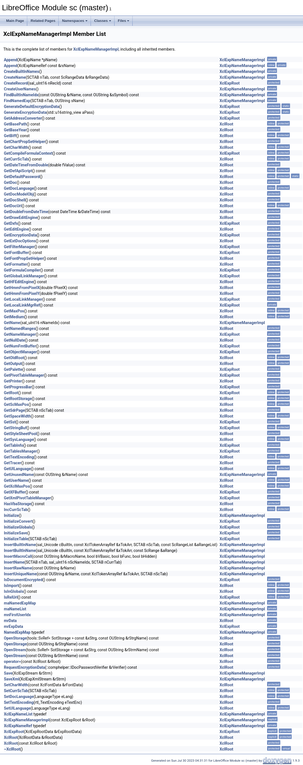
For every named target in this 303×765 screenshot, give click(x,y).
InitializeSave (15, 533)
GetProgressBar (18, 387)
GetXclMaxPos (16, 486)
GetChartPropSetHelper (24, 141)
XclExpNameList (18, 714)
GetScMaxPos (16, 404)
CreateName (15, 77)
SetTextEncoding (19, 702)
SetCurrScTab (16, 690)
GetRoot (11, 393)
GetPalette (13, 369)
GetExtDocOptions (20, 241)
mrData (10, 620)
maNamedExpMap (20, 603)
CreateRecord (16, 83)
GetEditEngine (16, 229)
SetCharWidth (16, 685)
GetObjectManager (20, 352)
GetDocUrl (13, 206)
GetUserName (16, 480)
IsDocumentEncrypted (23, 580)
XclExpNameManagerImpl (95, 49)
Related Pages (43, 21)
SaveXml (11, 679)
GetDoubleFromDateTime (26, 211)
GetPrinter (13, 381)
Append (10, 60)
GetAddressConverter (23, 118)
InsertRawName (18, 568)
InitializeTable (16, 539)
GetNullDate (14, 340)
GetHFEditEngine (18, 282)
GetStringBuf (15, 428)
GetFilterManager (19, 247)
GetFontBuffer (16, 252)
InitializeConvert (18, 521)
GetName (12, 322)
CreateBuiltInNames (21, 71)
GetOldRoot (14, 358)
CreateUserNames (20, 89)
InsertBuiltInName (20, 544)
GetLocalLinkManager (23, 299)
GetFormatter (15, 264)
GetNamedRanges (20, 328)
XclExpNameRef (18, 726)
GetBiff (10, 136)
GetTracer (12, 463)
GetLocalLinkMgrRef (22, 305)
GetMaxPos (14, 311)
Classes (102, 21)
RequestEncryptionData (24, 667)
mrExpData (13, 626)
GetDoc (10, 182)
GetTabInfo (13, 445)
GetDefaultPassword (22, 176)
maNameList (15, 609)
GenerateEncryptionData (25, 112)
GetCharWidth (16, 147)
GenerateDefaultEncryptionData (31, 106)
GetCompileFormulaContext (28, 153)
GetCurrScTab (16, 159)
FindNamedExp (17, 100)
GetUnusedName (18, 474)
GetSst (10, 422)
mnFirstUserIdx (17, 615)
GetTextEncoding (19, 457)
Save (8, 673)
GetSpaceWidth (17, 416)
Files (124, 21)
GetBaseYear (15, 130)
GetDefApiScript (18, 171)
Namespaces (75, 21)
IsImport (11, 585)
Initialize (11, 515)
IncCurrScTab (16, 509)
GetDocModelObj (19, 194)
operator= (12, 661)
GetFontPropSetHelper (23, 258)
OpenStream (15, 650)
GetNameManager (20, 334)
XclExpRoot (230, 83)
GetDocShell (15, 200)
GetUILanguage (17, 469)
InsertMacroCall (18, 556)
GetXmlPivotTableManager (27, 498)
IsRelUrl (11, 597)
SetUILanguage (17, 708)
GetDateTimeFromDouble (26, 165)
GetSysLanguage (19, 439)
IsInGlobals (14, 591)
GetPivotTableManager (24, 375)
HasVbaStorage (17, 504)
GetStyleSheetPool (20, 433)
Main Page (15, 21)
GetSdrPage (14, 410)
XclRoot (226, 124)
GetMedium (14, 317)
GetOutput (13, 363)
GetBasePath (15, 124)
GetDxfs (11, 223)
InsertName (14, 562)
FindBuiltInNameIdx (21, 95)
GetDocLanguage (19, 188)
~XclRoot (12, 749)
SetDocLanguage (19, 696)
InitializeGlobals (18, 527)
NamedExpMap (17, 632)
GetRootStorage (18, 398)
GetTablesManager (20, 451)
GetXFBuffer (15, 492)
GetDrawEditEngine (21, 217)
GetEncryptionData (20, 235)
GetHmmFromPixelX (21, 287)
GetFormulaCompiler (22, 270)
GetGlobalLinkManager (24, 276)
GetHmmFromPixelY (21, 293)
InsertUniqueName (20, 574)
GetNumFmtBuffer (20, 346)
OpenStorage (15, 638)
